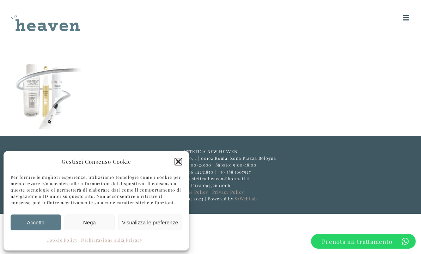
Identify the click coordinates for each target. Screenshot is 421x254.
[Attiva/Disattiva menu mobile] (406, 18)
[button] (178, 161)
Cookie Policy (62, 240)
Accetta (35, 222)
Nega (89, 222)
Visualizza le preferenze (150, 222)
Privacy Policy (228, 192)
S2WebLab (246, 198)
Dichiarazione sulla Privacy (111, 240)
